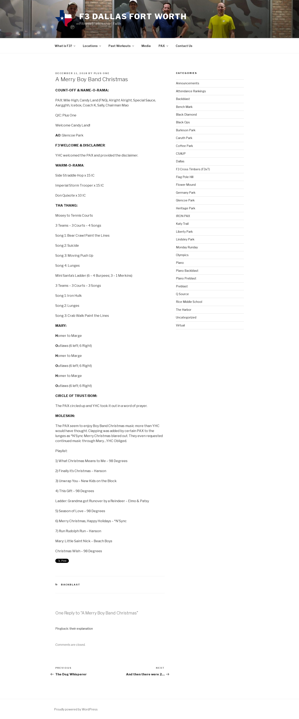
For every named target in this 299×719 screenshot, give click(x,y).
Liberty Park (184, 231)
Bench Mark (184, 107)
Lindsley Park (185, 239)
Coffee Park (184, 146)
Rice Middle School (189, 301)
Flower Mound (186, 184)
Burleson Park (186, 130)
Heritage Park (185, 208)
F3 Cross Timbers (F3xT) (193, 169)
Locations (92, 46)
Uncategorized (186, 317)
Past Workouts (121, 46)
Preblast (182, 286)
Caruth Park (184, 138)
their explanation (81, 628)
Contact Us (184, 46)
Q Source (182, 294)
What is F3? (65, 46)
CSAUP (181, 153)
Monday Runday (187, 247)
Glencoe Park (185, 200)
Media (146, 46)
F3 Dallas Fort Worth (133, 16)
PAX (164, 46)
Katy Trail (182, 223)
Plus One (102, 73)
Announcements (187, 83)
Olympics (182, 255)
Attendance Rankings (191, 91)
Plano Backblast (187, 270)
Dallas (180, 161)
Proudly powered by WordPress (76, 709)
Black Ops (183, 122)
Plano (180, 262)
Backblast (70, 584)
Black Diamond (186, 114)
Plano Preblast (186, 278)
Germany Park (186, 192)
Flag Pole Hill (184, 177)
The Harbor (183, 309)
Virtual (180, 325)
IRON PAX (183, 216)
